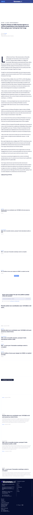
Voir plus (16, 275)
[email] (13, 299)
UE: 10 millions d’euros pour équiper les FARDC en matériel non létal (15, 271)
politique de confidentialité (14, 301)
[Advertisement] (16, 11)
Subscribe (28, 298)
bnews (5, 33)
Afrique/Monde (3, 229)
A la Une (7, 22)
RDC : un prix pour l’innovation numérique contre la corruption (14, 251)
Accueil (3, 22)
